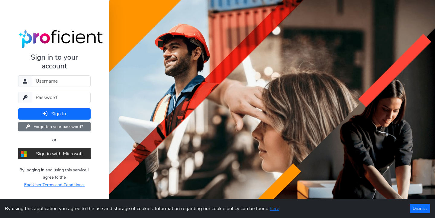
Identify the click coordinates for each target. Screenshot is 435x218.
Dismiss (420, 208)
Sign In (54, 114)
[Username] (61, 81)
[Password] (61, 97)
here (274, 208)
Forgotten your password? (54, 127)
